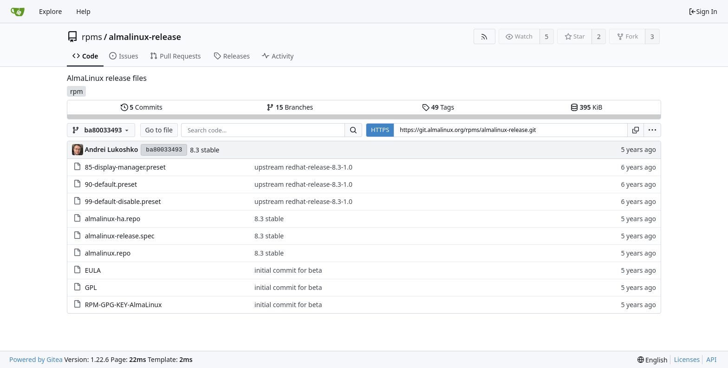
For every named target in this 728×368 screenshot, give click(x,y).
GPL (91, 287)
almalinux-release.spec (120, 235)
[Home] (18, 11)
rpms (92, 36)
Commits (141, 107)
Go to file (159, 129)
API (711, 359)
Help (83, 11)
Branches (289, 107)
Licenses (687, 359)
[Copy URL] (635, 130)
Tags (438, 107)
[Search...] (353, 130)
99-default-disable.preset (123, 201)
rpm (76, 91)
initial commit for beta (288, 270)
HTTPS (380, 129)
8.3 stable (204, 149)
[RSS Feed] (484, 36)
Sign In (703, 11)
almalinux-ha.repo (113, 218)
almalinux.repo (108, 253)
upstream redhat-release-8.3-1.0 (303, 167)
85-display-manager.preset (125, 167)
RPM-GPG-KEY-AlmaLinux (123, 304)
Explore (50, 11)
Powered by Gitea (36, 359)
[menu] (652, 130)
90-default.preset (111, 184)
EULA (93, 270)
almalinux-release (145, 36)
